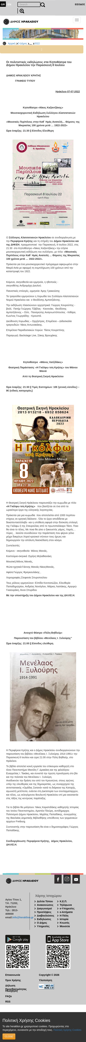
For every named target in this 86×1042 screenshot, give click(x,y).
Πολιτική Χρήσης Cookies (67, 1029)
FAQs (8, 996)
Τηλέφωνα (66, 904)
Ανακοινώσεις (45, 904)
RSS (7, 1001)
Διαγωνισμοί (44, 908)
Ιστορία (64, 919)
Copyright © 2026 (49, 974)
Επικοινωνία (12, 974)
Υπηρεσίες (43, 926)
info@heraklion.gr (22, 917)
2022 (37, 43)
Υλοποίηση (45, 980)
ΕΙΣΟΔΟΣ (80, 4)
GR (3, 4)
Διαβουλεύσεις (45, 915)
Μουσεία (65, 926)
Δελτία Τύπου (45, 901)
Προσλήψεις (44, 912)
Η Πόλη (64, 915)
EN (9, 4)
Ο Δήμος (22, 43)
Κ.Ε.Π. (63, 901)
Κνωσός (64, 922)
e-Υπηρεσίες (67, 908)
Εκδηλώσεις (44, 919)
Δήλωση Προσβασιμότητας (16, 985)
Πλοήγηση (11, 990)
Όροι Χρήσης (13, 980)
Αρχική (12, 43)
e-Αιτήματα (66, 912)
